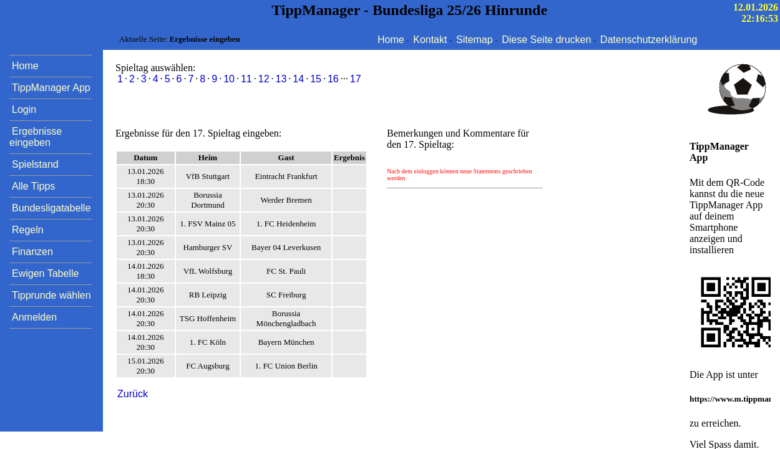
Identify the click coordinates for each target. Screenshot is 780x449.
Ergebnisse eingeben (35, 137)
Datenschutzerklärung (649, 39)
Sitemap (474, 39)
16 (333, 79)
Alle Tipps (33, 186)
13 (281, 79)
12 (264, 79)
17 (355, 79)
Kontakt (430, 39)
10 (229, 79)
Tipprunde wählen (51, 295)
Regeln (28, 229)
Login (24, 109)
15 (315, 79)
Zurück (132, 394)
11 (246, 79)
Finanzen (32, 251)
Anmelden (34, 317)
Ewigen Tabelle (45, 273)
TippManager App (51, 87)
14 (298, 79)
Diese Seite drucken (546, 39)
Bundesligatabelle (51, 208)
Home (391, 39)
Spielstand (35, 164)
